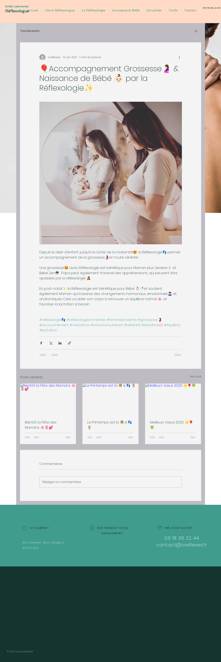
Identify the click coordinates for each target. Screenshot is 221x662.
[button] (196, 30)
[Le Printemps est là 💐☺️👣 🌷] (110, 399)
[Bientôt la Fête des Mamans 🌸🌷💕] (48, 399)
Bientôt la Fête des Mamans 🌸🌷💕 (40, 425)
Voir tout (195, 376)
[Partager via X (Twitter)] (50, 343)
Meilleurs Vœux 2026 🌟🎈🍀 (171, 425)
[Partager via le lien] (69, 343)
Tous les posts (29, 31)
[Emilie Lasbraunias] (18, 6)
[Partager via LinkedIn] (60, 343)
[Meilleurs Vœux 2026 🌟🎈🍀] (173, 399)
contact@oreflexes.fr (181, 545)
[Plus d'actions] (179, 57)
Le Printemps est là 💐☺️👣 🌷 (109, 425)
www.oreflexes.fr (25, 651)
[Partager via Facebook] (41, 343)
